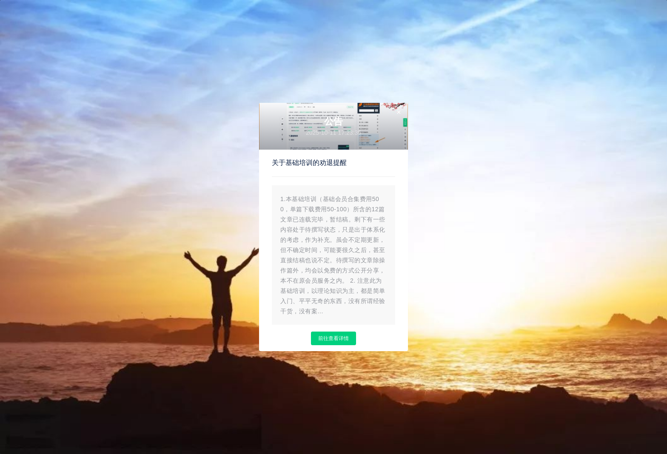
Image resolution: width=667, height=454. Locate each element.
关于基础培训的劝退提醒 (309, 162)
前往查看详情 (333, 338)
